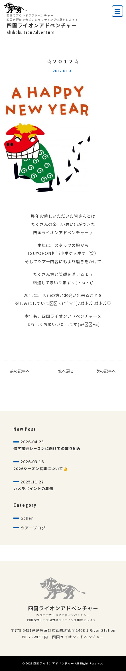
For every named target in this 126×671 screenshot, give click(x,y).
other (27, 518)
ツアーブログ (33, 528)
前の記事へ (20, 371)
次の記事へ (106, 371)
